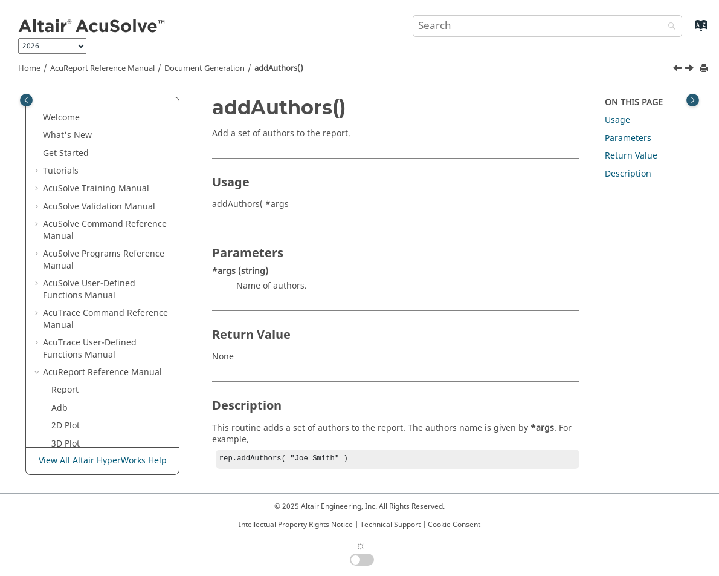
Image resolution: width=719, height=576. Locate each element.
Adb (59, 114)
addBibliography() (97, 269)
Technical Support (390, 524)
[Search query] (547, 26)
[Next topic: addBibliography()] (690, 69)
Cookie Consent (454, 524)
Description (628, 174)
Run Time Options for (94, 191)
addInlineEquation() (100, 358)
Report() (76, 233)
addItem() (80, 375)
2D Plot (65, 132)
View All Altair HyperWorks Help (103, 460)
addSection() (85, 393)
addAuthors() (278, 68)
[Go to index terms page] (687, 31)
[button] (46, 97)
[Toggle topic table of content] (692, 100)
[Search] (669, 27)
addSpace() (83, 411)
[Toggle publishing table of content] (26, 100)
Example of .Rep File (92, 168)
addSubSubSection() (101, 446)
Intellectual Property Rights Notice (296, 524)
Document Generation (204, 68)
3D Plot (65, 150)
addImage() (84, 339)
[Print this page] (705, 69)
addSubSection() (93, 428)
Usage (617, 120)
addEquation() (89, 304)
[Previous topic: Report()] (678, 69)
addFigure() (84, 322)
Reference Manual (102, 68)
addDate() (80, 286)
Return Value (631, 155)
